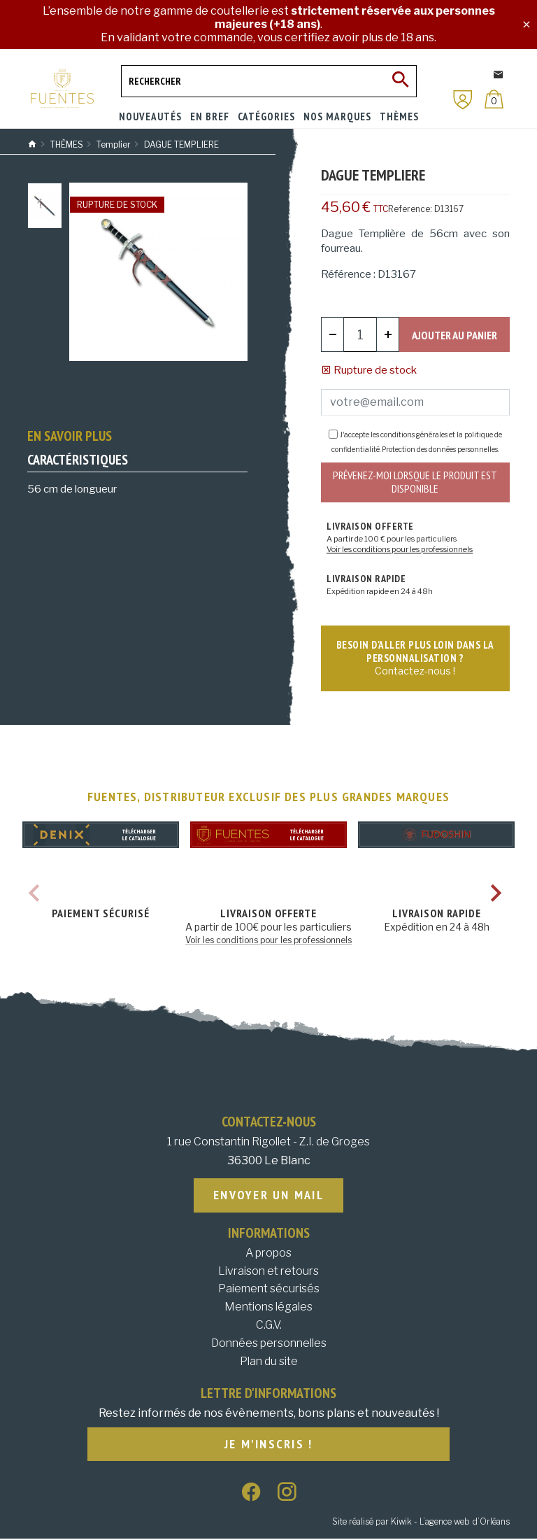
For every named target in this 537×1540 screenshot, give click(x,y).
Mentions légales (268, 1308)
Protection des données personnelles (440, 450)
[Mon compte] (463, 100)
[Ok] (400, 81)
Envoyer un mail (268, 1197)
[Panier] (494, 99)
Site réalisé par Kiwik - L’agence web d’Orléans (421, 1523)
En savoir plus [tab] (69, 436)
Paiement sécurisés (269, 1290)
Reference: (410, 209)
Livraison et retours (268, 1272)
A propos (268, 1254)
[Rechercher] (269, 81)
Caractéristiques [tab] (77, 460)
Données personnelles (269, 1344)
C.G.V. (269, 1326)
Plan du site (269, 1362)
